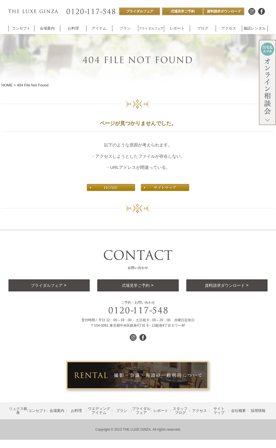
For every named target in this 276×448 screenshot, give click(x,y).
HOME (7, 85)
